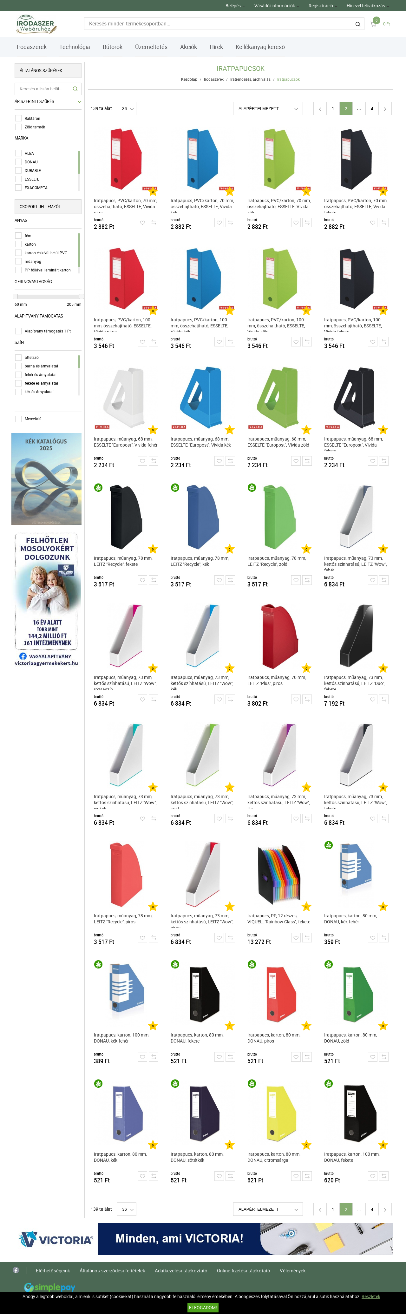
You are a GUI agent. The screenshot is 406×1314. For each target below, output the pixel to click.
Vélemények (293, 1270)
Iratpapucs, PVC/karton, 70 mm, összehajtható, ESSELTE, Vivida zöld (279, 205)
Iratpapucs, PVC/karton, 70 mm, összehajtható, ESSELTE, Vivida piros (126, 205)
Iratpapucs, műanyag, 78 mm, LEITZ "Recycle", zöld (277, 561)
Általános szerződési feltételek (112, 1270)
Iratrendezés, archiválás (251, 79)
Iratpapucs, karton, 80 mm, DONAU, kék (120, 1157)
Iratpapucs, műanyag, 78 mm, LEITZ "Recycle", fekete (123, 561)
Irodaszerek (32, 47)
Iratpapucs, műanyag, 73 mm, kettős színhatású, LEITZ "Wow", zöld (202, 801)
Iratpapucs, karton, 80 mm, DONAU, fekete (197, 1038)
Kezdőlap (189, 79)
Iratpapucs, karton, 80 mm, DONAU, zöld (350, 1038)
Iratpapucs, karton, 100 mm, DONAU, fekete (352, 1157)
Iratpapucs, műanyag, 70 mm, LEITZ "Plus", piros (277, 680)
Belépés (233, 6)
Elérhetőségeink (53, 1270)
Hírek (216, 47)
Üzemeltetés (151, 47)
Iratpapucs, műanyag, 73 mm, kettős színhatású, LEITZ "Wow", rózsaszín (125, 682)
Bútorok (112, 47)
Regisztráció (321, 6)
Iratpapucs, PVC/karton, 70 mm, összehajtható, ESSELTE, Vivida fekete (356, 205)
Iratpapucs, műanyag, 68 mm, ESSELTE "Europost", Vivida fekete (353, 443)
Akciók (188, 47)
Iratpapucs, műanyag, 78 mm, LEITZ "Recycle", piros (123, 919)
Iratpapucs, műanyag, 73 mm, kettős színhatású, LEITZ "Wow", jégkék (125, 801)
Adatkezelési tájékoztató (181, 1270)
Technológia (74, 47)
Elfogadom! (203, 1307)
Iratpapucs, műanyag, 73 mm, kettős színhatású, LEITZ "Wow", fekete (355, 801)
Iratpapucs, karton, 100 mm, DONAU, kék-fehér (122, 1038)
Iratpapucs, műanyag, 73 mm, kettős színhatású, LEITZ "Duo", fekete (354, 682)
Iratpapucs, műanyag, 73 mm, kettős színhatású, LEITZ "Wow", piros (202, 920)
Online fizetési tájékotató (243, 1270)
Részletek (371, 1296)
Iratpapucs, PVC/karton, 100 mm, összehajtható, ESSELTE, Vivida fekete (353, 324)
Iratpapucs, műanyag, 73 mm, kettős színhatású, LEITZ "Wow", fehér (355, 563)
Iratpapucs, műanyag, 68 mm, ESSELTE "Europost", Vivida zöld (279, 442)
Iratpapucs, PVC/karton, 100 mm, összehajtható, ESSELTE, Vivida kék (200, 324)
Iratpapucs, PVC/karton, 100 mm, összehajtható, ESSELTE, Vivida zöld (276, 324)
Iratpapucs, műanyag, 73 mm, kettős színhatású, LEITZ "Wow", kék (202, 682)
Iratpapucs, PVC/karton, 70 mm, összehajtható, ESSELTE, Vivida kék (202, 205)
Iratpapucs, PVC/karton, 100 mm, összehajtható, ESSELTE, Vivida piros (123, 324)
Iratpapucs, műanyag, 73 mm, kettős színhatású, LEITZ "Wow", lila (279, 801)
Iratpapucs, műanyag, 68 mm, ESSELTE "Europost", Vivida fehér (126, 442)
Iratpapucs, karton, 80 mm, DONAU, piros (274, 1038)
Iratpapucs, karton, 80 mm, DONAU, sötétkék (197, 1157)
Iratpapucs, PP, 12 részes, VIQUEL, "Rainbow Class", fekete (279, 919)
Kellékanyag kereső (260, 47)
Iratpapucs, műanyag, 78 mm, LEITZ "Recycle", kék (200, 561)
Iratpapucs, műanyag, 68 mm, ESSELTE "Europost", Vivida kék (201, 442)
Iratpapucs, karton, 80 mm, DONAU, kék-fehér (350, 919)
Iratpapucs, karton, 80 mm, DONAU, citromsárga (274, 1157)
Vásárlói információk (274, 6)
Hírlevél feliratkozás (366, 6)
